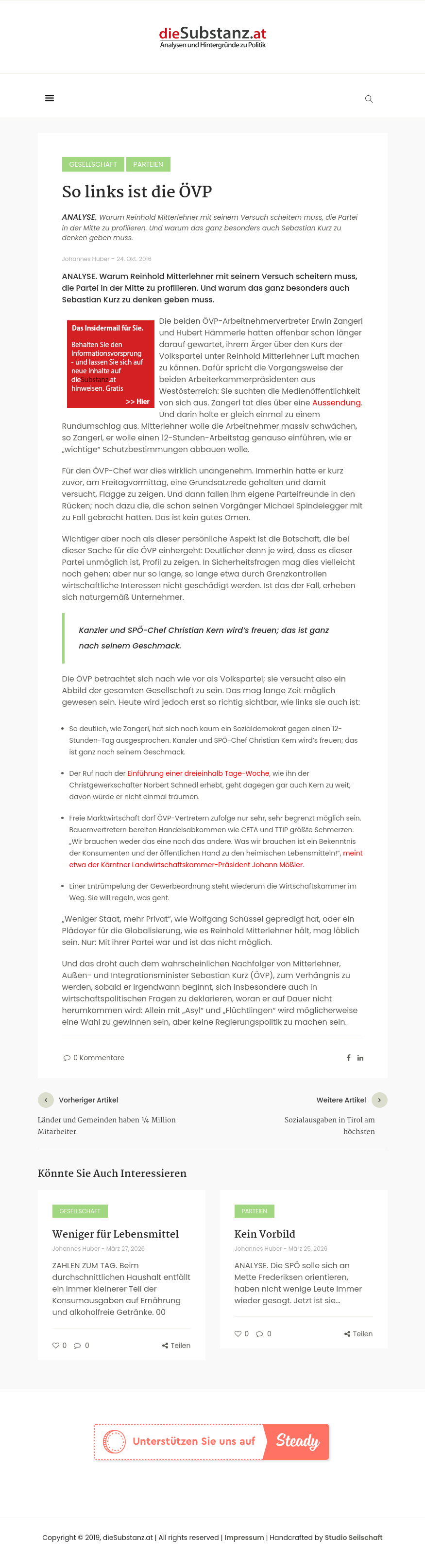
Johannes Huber (86, 259)
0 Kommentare (93, 1058)
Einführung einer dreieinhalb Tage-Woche (199, 773)
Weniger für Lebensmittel (115, 1234)
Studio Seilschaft (354, 1537)
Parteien (148, 164)
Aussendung (336, 402)
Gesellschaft (93, 164)
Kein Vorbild (265, 1234)
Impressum (244, 1537)
